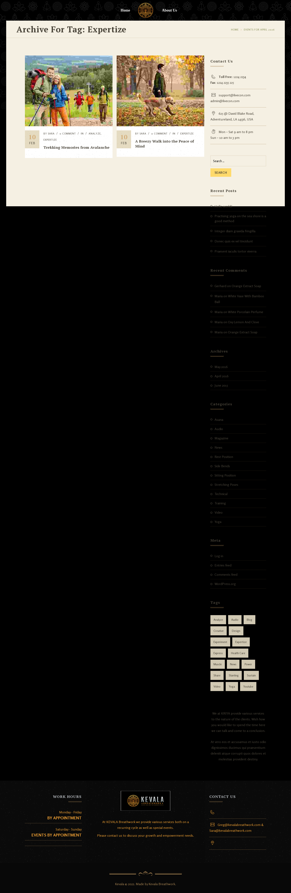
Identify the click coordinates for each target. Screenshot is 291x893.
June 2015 (221, 385)
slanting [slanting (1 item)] (234, 675)
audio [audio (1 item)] (234, 619)
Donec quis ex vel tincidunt (234, 241)
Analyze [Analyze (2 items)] (218, 619)
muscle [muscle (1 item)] (218, 664)
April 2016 (222, 376)
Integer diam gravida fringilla (235, 231)
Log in (219, 556)
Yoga (218, 522)
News (218, 447)
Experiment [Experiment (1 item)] (220, 642)
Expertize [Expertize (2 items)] (241, 642)
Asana (219, 420)
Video (219, 512)
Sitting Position (225, 475)
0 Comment (68, 133)
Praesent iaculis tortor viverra (235, 251)
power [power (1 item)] (248, 664)
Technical (221, 494)
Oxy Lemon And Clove (243, 322)
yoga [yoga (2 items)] (232, 686)
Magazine (221, 438)
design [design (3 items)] (236, 630)
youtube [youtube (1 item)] (248, 686)
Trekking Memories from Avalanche (76, 147)
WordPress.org (225, 584)
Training (220, 503)
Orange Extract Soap (246, 286)
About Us (169, 10)
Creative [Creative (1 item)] (219, 630)
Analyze (95, 133)
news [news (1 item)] (233, 664)
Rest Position (224, 457)
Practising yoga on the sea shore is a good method (240, 218)
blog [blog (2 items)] (249, 619)
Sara (51, 133)
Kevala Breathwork (162, 884)
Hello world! (223, 206)
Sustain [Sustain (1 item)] (251, 675)
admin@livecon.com (224, 101)
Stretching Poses (226, 484)
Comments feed (226, 574)
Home (125, 10)
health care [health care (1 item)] (238, 653)
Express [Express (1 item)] (218, 653)
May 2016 (221, 367)
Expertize (50, 139)
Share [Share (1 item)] (217, 675)
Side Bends (222, 466)
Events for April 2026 (259, 29)
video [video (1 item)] (217, 686)
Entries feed (223, 565)
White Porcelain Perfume (245, 312)
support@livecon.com (234, 95)
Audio (219, 429)
